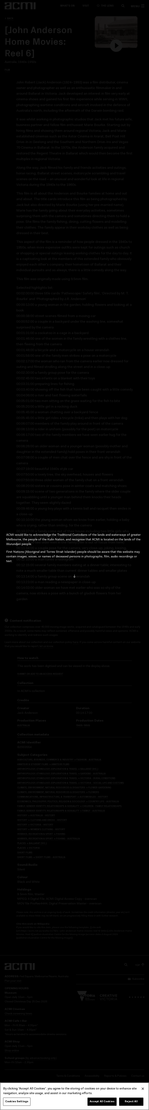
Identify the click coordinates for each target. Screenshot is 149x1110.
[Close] (143, 1090)
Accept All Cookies (102, 1102)
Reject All (131, 1102)
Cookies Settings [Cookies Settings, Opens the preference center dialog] (16, 1102)
